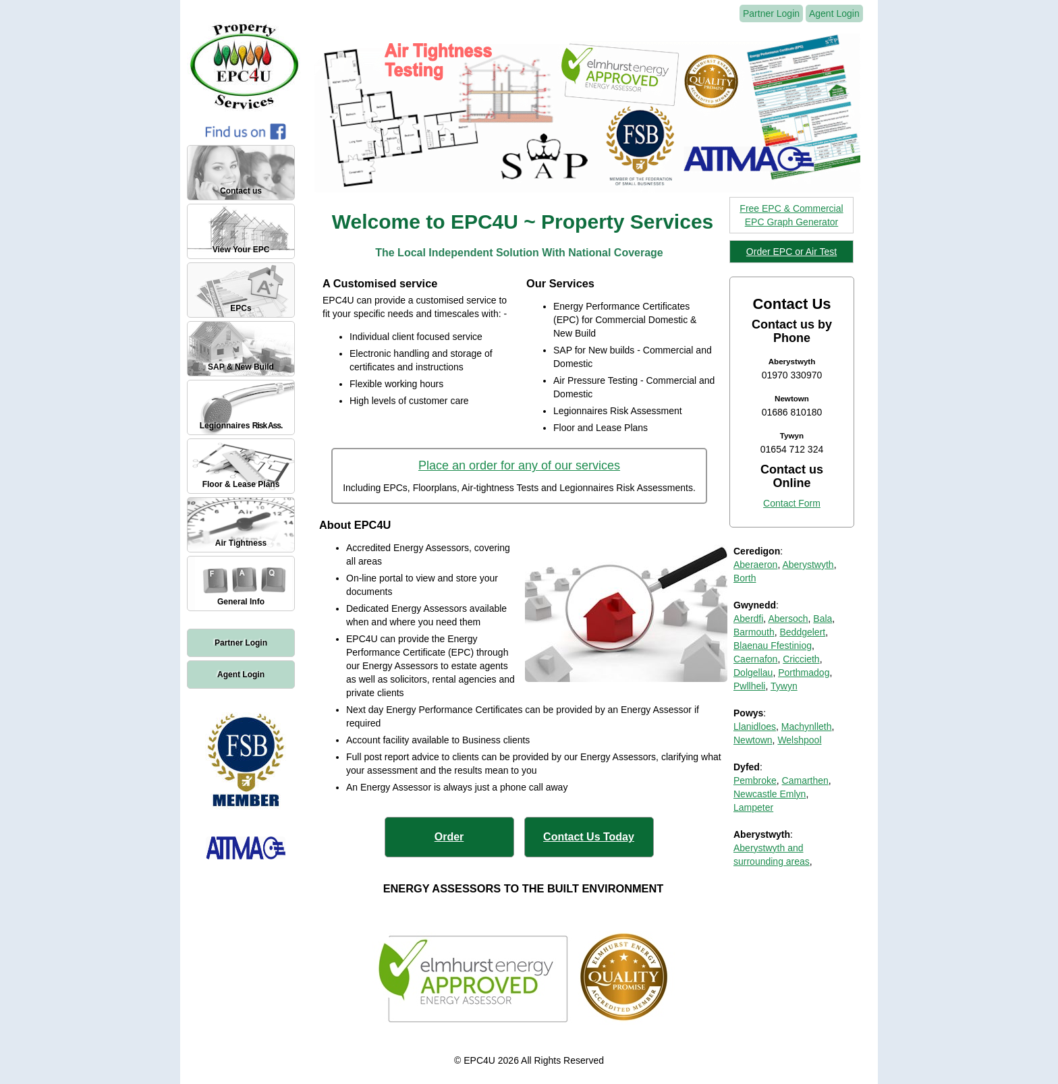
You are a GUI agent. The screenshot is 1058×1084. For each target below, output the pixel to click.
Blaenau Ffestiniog (772, 645)
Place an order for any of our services (519, 465)
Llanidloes (754, 726)
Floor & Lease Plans (241, 484)
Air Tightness (241, 543)
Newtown (753, 740)
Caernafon (755, 659)
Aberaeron (755, 564)
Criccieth (801, 659)
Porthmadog (803, 672)
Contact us (241, 191)
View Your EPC (241, 249)
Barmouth (754, 632)
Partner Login (241, 643)
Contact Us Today (588, 837)
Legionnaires (241, 425)
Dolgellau (753, 672)
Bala (822, 618)
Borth (744, 578)
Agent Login (240, 674)
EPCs (240, 308)
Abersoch (788, 618)
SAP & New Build (241, 367)
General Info (240, 601)
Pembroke (755, 780)
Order (449, 837)
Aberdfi (748, 618)
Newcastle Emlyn (769, 794)
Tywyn (784, 686)
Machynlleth (806, 726)
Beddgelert (802, 632)
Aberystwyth (807, 564)
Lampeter (753, 807)
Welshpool (799, 740)
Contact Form (791, 503)
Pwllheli (749, 686)
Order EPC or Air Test (791, 251)
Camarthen (805, 780)
